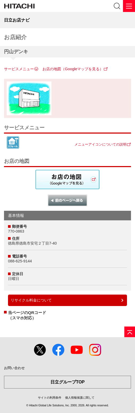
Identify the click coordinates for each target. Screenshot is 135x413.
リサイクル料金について (31, 300)
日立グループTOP (67, 382)
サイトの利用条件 (49, 397)
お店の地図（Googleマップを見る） (72, 69)
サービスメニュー (19, 69)
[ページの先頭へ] (129, 332)
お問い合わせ (14, 368)
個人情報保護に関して (79, 397)
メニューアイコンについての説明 (100, 144)
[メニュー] (129, 6)
